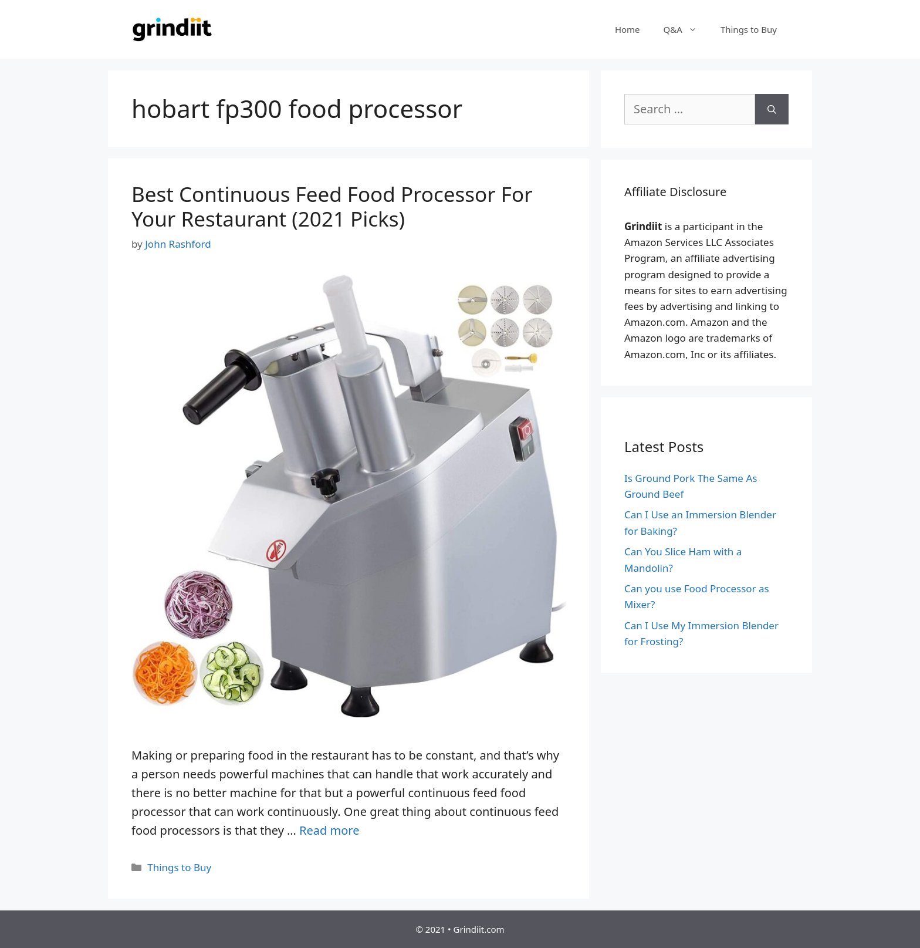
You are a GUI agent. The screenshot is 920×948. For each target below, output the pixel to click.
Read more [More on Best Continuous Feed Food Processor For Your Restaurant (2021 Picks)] (329, 830)
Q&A (686, 29)
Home (627, 29)
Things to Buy (749, 29)
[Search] (772, 109)
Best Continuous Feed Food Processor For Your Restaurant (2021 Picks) (332, 206)
